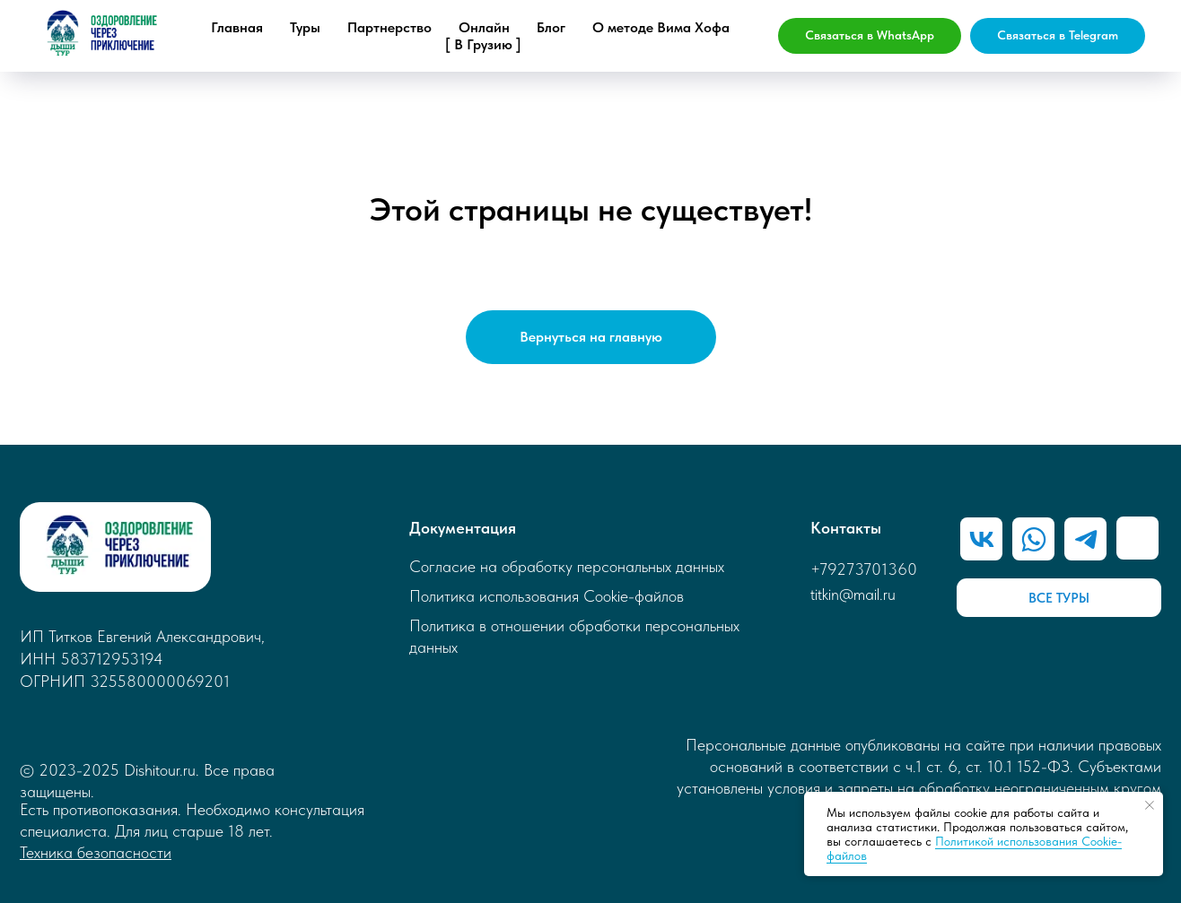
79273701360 (868, 569)
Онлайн (484, 27)
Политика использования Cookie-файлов (546, 595)
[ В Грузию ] (483, 44)
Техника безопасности (95, 852)
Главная (237, 27)
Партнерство (389, 27)
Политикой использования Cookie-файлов (974, 848)
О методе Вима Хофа (661, 27)
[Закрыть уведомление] (1150, 805)
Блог (551, 27)
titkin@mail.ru (853, 594)
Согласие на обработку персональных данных (566, 566)
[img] (1085, 538)
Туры (305, 27)
